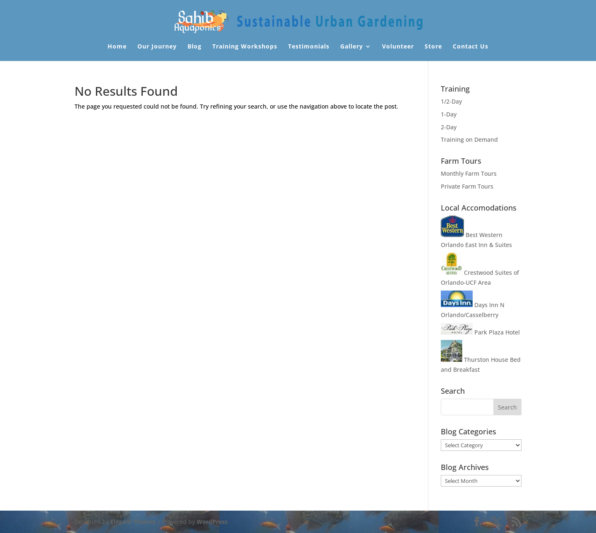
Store (433, 47)
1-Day (449, 114)
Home (117, 47)
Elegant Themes (133, 522)
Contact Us (470, 47)
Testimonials (308, 47)
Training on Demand (469, 139)
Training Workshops (244, 47)
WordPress (212, 522)
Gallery (351, 47)
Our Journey (157, 47)
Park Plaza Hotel (480, 332)
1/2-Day (451, 101)
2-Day (449, 127)
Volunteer (398, 47)
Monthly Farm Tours (469, 173)
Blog (194, 47)
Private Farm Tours (467, 186)
